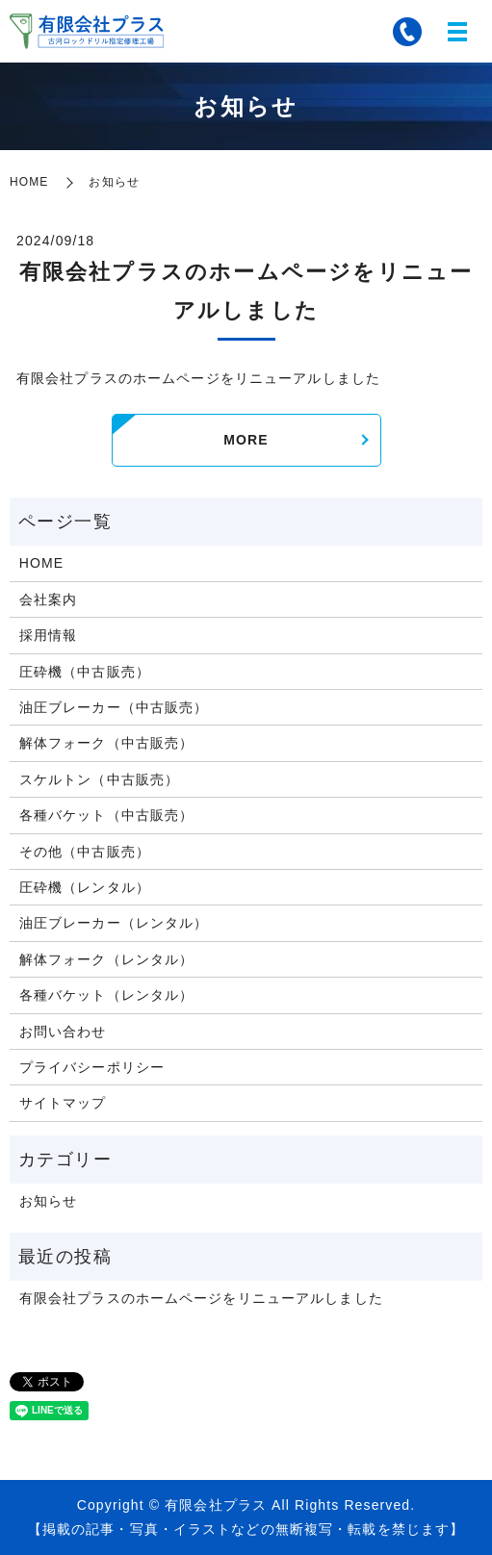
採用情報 (48, 635)
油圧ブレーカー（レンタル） (114, 922)
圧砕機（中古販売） (84, 671)
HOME (29, 182)
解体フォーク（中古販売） (106, 743)
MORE (245, 439)
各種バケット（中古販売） (106, 815)
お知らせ (48, 1201)
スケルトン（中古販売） (99, 779)
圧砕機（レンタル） (84, 887)
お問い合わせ (63, 1031)
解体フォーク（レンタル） (106, 959)
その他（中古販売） (84, 851)
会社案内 (48, 599)
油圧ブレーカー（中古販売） (114, 707)
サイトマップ (63, 1102)
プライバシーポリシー (92, 1067)
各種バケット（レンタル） (106, 995)
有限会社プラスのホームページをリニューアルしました (201, 1298)
